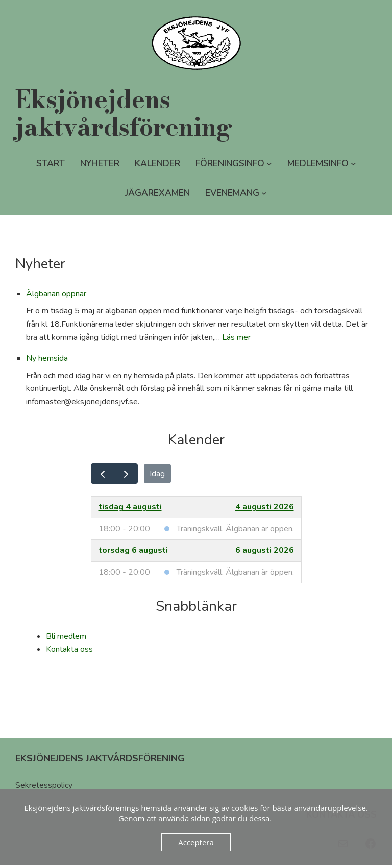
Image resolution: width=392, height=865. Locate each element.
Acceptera (196, 842)
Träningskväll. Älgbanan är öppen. (235, 528)
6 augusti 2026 (264, 550)
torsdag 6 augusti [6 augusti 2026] (133, 550)
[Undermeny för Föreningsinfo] (269, 163)
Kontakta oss (69, 649)
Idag (157, 473)
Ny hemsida (47, 358)
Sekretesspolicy (43, 785)
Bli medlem (66, 636)
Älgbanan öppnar (56, 294)
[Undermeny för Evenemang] (264, 193)
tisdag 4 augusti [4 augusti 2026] (130, 506)
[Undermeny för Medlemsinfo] (353, 163)
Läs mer (236, 337)
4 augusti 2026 (264, 506)
